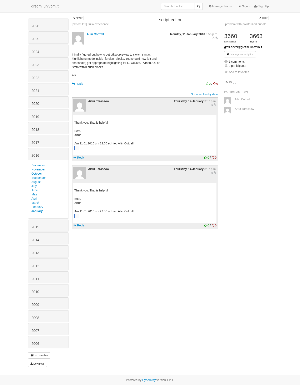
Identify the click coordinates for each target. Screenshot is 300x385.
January (37, 211)
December (38, 165)
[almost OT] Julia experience (90, 24)
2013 (35, 253)
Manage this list (220, 6)
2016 (35, 156)
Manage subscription (240, 54)
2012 (35, 266)
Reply (77, 83)
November (38, 169)
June (34, 190)
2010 (35, 292)
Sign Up (261, 6)
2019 (35, 117)
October (36, 173)
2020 (35, 104)
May (34, 194)
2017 (35, 143)
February (37, 207)
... (77, 148)
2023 (35, 65)
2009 (35, 305)
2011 (35, 279)
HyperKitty (149, 380)
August (36, 182)
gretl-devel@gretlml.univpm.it (243, 47)
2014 (35, 240)
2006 (35, 344)
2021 (35, 91)
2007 (35, 331)
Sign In (245, 6)
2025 (35, 39)
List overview (39, 355)
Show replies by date (204, 94)
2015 (35, 227)
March (35, 202)
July (34, 186)
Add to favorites (236, 72)
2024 (35, 52)
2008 (35, 318)
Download (37, 363)
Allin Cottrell (95, 34)
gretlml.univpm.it (45, 6)
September (38, 177)
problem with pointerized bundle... (247, 24)
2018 (35, 130)
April (34, 198)
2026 (35, 26)
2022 (35, 78)
